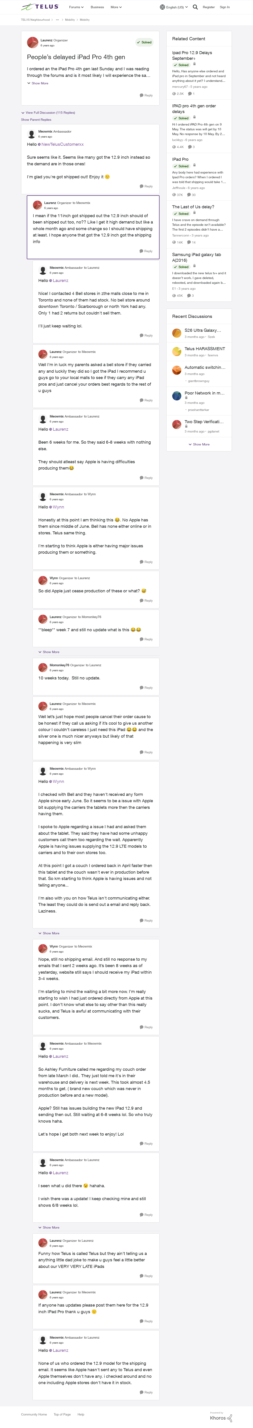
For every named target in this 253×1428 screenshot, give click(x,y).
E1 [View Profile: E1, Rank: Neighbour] (174, 289)
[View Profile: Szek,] (176, 333)
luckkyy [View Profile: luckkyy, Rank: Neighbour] (177, 140)
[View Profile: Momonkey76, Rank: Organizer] (42, 667)
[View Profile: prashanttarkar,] (176, 395)
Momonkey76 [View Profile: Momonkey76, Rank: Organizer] (59, 665)
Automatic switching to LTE (204, 367)
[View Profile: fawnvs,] (176, 351)
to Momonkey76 (89, 617)
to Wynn (90, 494)
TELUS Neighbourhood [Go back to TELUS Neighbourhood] (35, 19)
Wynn (58, 506)
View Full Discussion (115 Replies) (48, 113)
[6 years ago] (193, 140)
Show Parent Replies (36, 119)
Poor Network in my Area (204, 393)
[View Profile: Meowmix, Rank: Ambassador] (31, 133)
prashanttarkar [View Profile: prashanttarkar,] (198, 409)
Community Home (34, 1414)
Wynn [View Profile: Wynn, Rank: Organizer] (54, 578)
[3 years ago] (199, 235)
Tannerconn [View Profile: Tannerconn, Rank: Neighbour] (180, 235)
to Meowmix (81, 203)
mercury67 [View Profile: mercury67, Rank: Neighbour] (180, 86)
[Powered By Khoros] (221, 1417)
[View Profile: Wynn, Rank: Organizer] (42, 580)
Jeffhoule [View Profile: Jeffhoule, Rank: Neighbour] (178, 187)
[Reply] (146, 95)
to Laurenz (91, 267)
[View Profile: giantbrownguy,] (176, 370)
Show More (37, 83)
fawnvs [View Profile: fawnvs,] (213, 355)
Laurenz (60, 280)
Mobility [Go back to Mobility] (70, 19)
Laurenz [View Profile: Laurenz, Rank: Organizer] (46, 40)
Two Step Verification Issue (204, 422)
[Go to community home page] (40, 7)
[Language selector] (174, 7)
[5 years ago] (198, 86)
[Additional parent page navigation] (57, 20)
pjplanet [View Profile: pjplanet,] (213, 431)
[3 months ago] (194, 336)
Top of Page (62, 1414)
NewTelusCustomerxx (63, 144)
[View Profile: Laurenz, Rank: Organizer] (32, 42)
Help (81, 1414)
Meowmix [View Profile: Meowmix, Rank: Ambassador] (45, 131)
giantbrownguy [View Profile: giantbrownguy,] (198, 381)
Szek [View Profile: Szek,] (211, 336)
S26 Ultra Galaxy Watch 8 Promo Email (205, 330)
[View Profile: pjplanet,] (176, 424)
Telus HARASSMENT (205, 348)
